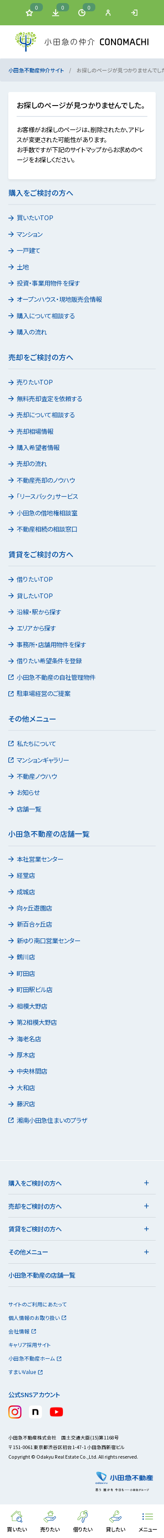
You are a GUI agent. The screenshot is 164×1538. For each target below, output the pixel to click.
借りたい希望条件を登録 (45, 660)
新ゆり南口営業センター (45, 940)
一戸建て (25, 250)
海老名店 (25, 1038)
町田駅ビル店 (31, 989)
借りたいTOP (31, 578)
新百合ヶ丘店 (30, 923)
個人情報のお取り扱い (37, 1317)
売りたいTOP (31, 381)
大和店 (22, 1087)
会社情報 (22, 1331)
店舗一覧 (25, 808)
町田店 (22, 973)
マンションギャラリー (39, 759)
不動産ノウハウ (33, 776)
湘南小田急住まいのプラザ (48, 1120)
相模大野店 (28, 1005)
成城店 (22, 891)
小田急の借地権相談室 (43, 512)
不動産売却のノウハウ (42, 479)
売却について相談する (42, 414)
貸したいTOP (31, 595)
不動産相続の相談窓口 (43, 528)
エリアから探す (32, 627)
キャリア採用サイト (29, 1344)
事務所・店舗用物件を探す (47, 644)
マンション (26, 234)
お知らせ (24, 792)
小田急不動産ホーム (35, 1358)
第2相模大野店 (33, 1021)
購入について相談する (42, 315)
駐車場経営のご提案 (40, 693)
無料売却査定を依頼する (46, 398)
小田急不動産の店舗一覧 (41, 1274)
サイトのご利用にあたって (37, 1304)
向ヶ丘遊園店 (30, 907)
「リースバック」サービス (44, 496)
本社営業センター (36, 858)
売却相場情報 (31, 431)
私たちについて (33, 743)
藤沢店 (22, 1103)
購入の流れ (28, 331)
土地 (19, 266)
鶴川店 (22, 956)
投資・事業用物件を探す (44, 282)
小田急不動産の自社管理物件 (52, 677)
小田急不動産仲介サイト (36, 70)
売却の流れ (28, 463)
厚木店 (22, 1054)
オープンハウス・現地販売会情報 (55, 299)
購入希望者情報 (34, 447)
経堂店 (22, 875)
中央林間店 (28, 1070)
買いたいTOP (31, 217)
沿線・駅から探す (35, 611)
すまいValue (26, 1371)
